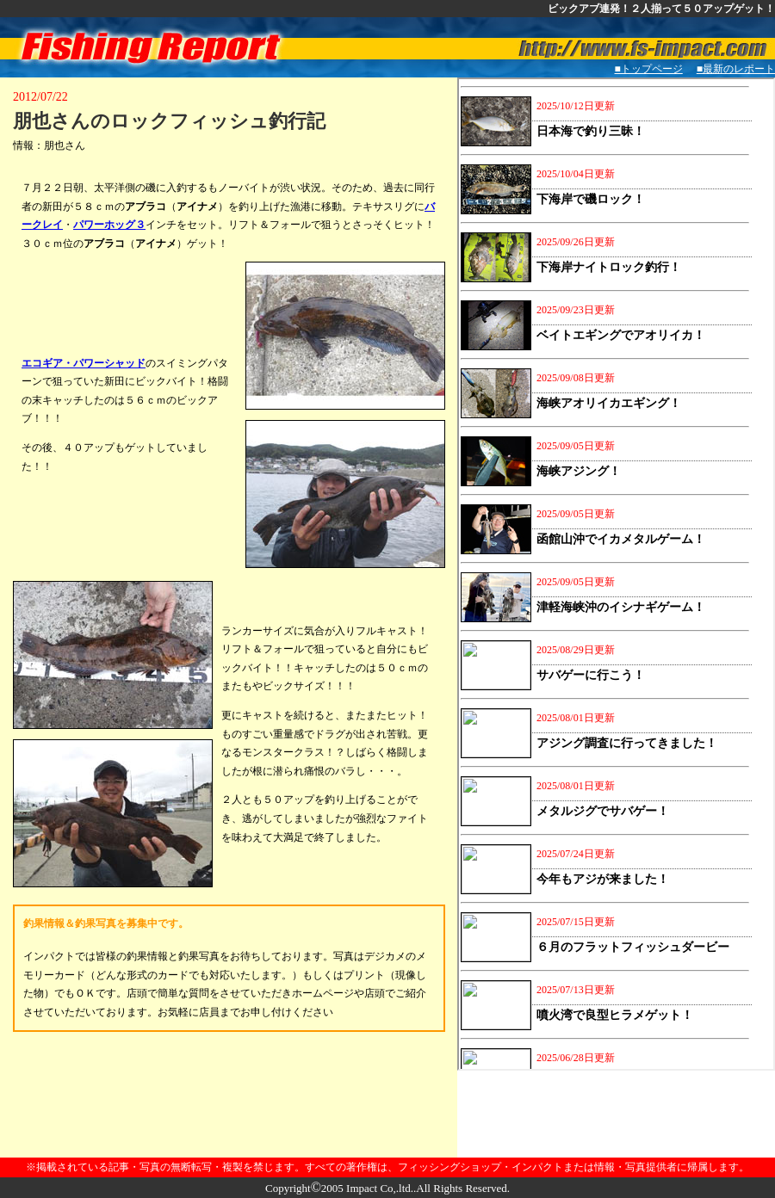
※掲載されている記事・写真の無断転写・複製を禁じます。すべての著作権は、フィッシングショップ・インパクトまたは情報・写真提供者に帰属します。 (387, 1167)
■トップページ (649, 69)
